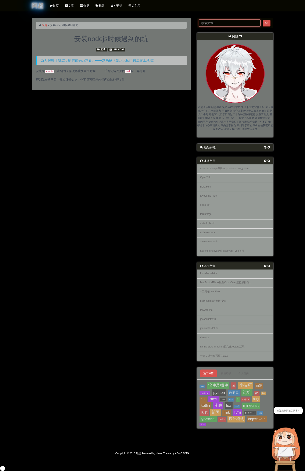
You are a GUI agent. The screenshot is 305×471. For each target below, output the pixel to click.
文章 (69, 5)
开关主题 (134, 5)
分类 (84, 5)
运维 (102, 49)
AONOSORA (182, 453)
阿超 (44, 25)
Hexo (159, 453)
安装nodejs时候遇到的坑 (111, 39)
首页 (54, 5)
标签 (100, 5)
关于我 (116, 5)
